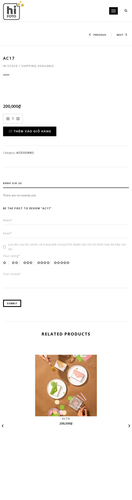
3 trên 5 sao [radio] (28, 262)
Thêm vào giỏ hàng (30, 131)
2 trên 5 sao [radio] (16, 262)
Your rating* (11, 256)
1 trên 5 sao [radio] (5, 262)
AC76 (66, 418)
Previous (97, 34)
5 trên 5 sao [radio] (62, 262)
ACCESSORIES (25, 152)
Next (122, 34)
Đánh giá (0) (12, 183)
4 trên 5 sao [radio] (44, 262)
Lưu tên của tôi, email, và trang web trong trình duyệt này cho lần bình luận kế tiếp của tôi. (67, 247)
